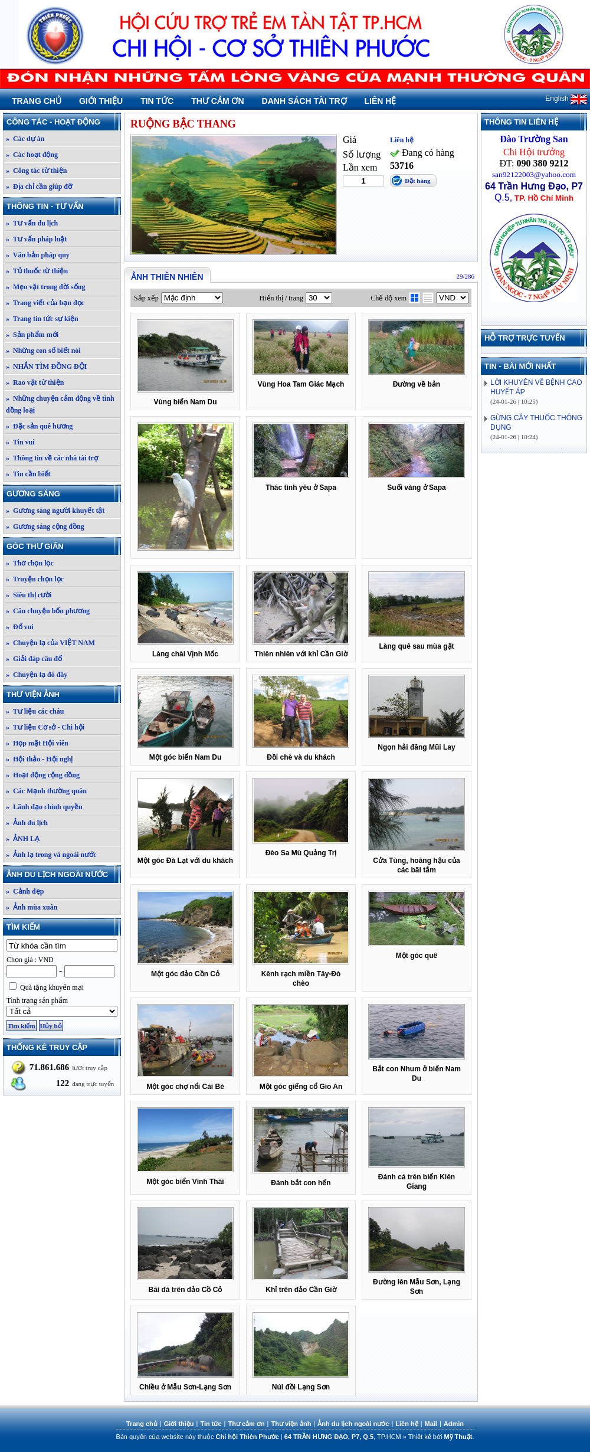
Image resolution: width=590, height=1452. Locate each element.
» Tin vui (20, 442)
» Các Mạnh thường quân (46, 791)
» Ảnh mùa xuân (31, 907)
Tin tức (156, 101)
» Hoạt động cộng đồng (43, 775)
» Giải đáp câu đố (34, 659)
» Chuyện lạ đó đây (36, 675)
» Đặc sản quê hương (39, 426)
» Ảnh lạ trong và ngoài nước (51, 855)
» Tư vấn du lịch (32, 223)
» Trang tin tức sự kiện (42, 319)
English (566, 98)
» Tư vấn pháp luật (36, 239)
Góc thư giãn (63, 546)
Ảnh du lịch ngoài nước (63, 874)
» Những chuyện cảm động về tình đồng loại (60, 404)
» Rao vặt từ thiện (35, 382)
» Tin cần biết (28, 474)
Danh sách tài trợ (304, 101)
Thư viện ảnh (63, 694)
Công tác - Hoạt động (63, 121)
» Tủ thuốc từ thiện (37, 271)
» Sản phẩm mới (32, 335)
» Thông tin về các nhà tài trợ (52, 458)
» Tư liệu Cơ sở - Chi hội (45, 727)
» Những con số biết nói (43, 350)
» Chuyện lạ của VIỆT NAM (50, 643)
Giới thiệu (101, 101)
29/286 (465, 276)
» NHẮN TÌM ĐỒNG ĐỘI (46, 366)
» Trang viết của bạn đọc (45, 303)
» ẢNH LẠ (23, 839)
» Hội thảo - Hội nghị (39, 759)
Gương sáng (63, 493)
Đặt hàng (418, 180)
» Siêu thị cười (28, 595)
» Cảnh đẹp (25, 891)
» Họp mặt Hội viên (37, 743)
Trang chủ (36, 101)
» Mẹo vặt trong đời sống (45, 287)
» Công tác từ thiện (36, 170)
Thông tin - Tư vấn (63, 206)
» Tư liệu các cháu (35, 711)
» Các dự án (25, 139)
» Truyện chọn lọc (35, 579)
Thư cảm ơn (217, 101)
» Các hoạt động (32, 155)
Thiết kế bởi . (441, 1436)
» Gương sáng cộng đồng (45, 526)
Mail (431, 1423)
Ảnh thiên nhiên (167, 277)
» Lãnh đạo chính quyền (44, 807)
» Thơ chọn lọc (30, 563)
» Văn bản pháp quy (38, 255)
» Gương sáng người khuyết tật (55, 510)
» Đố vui (20, 627)
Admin (454, 1423)
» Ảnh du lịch (27, 823)
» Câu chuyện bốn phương (48, 611)
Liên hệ (380, 101)
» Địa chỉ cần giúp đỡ (39, 186)
